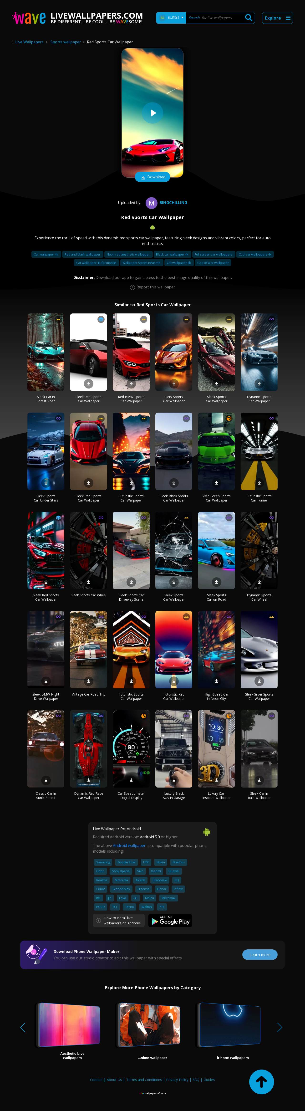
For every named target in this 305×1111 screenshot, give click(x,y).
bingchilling (165, 202)
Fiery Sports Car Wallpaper (174, 398)
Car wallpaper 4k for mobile (96, 263)
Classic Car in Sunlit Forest (46, 795)
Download (152, 177)
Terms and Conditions (144, 1079)
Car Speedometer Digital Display (131, 795)
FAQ (196, 1079)
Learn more (259, 954)
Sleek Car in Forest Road (46, 398)
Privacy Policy (177, 1079)
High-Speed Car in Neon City (217, 696)
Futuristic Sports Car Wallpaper (131, 498)
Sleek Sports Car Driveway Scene (131, 597)
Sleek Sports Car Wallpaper (216, 398)
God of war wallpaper (213, 263)
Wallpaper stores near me (141, 263)
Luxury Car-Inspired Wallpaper (216, 795)
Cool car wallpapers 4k (255, 254)
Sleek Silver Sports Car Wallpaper (259, 696)
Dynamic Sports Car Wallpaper (259, 398)
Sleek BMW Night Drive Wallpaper (45, 696)
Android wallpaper (129, 845)
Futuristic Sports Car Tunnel (259, 498)
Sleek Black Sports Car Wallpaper (174, 498)
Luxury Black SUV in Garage (174, 795)
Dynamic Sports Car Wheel (259, 597)
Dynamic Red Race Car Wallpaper (88, 795)
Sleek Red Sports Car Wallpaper (89, 398)
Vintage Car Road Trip (88, 694)
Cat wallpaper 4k (179, 263)
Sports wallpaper (66, 42)
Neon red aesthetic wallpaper (128, 254)
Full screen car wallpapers (214, 254)
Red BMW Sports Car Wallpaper (131, 398)
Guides (209, 1079)
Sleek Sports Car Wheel (89, 595)
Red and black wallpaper (83, 254)
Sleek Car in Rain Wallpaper (259, 795)
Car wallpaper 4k (46, 254)
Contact (96, 1079)
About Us (114, 1079)
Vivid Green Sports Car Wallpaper (217, 498)
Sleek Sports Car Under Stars (46, 498)
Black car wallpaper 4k (172, 254)
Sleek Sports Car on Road (216, 597)
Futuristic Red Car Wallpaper (174, 696)
